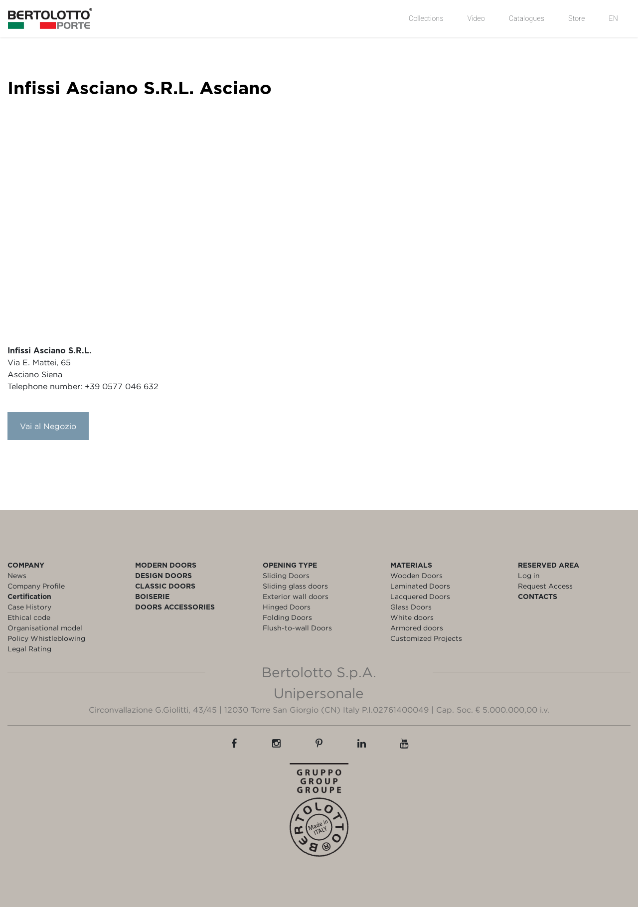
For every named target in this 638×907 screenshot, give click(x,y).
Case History (29, 606)
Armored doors (416, 627)
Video (476, 18)
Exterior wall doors (295, 596)
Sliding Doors (286, 575)
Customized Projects (426, 638)
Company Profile (36, 586)
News (16, 575)
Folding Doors (287, 617)
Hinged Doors (287, 606)
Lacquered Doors (420, 596)
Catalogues (526, 18)
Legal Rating (29, 648)
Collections (426, 18)
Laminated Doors (420, 586)
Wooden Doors (416, 575)
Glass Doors (411, 606)
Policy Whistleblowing (46, 638)
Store (576, 18)
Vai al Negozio (48, 426)
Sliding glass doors (295, 586)
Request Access (545, 586)
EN (613, 18)
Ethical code (28, 617)
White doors (412, 617)
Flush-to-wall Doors (297, 627)
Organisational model (44, 627)
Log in (529, 575)
